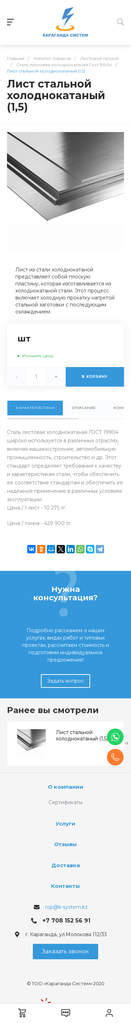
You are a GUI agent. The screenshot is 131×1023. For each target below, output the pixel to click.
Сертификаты (65, 802)
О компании (65, 786)
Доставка (65, 865)
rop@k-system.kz (66, 907)
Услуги (65, 823)
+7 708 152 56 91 (66, 920)
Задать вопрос (65, 681)
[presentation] (127, 743)
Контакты (65, 886)
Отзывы (65, 844)
